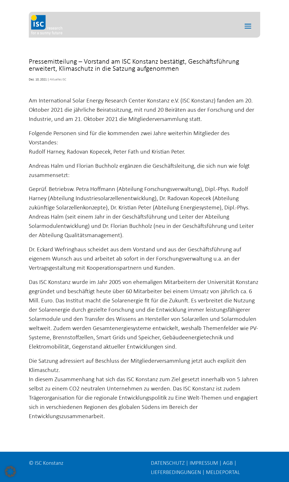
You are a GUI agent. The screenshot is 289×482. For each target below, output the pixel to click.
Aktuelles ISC (58, 79)
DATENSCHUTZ (168, 463)
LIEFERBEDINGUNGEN (176, 472)
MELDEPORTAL (223, 472)
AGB (228, 463)
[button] (10, 471)
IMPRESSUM (204, 463)
